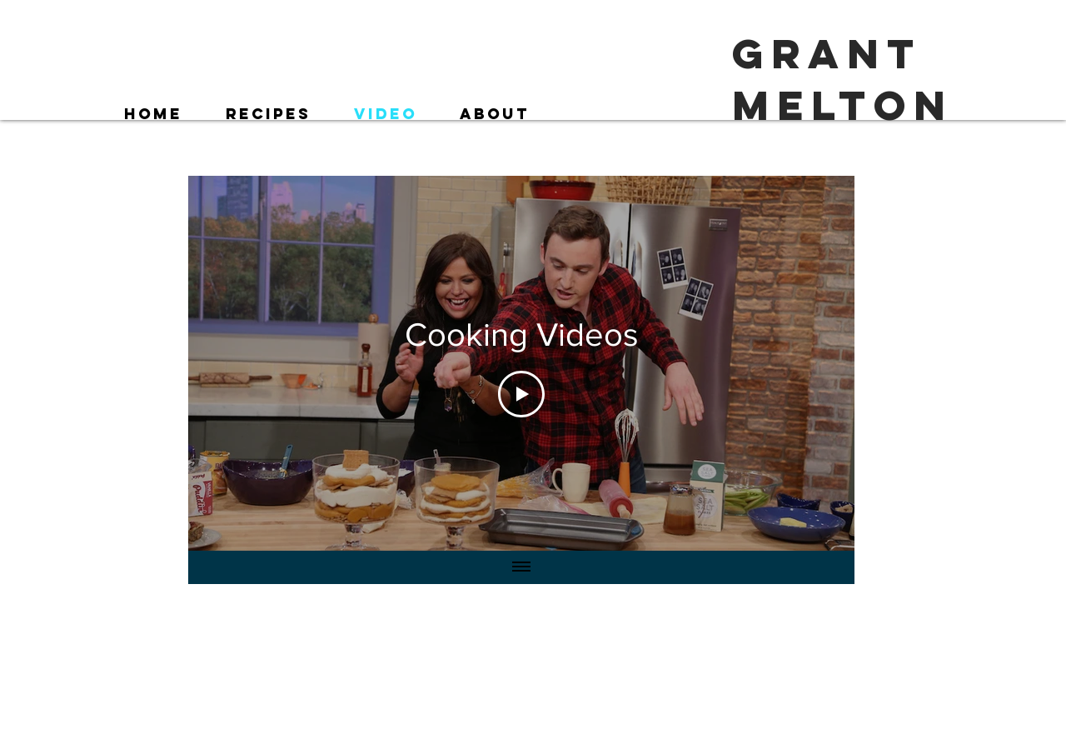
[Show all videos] (521, 567)
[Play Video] (521, 394)
